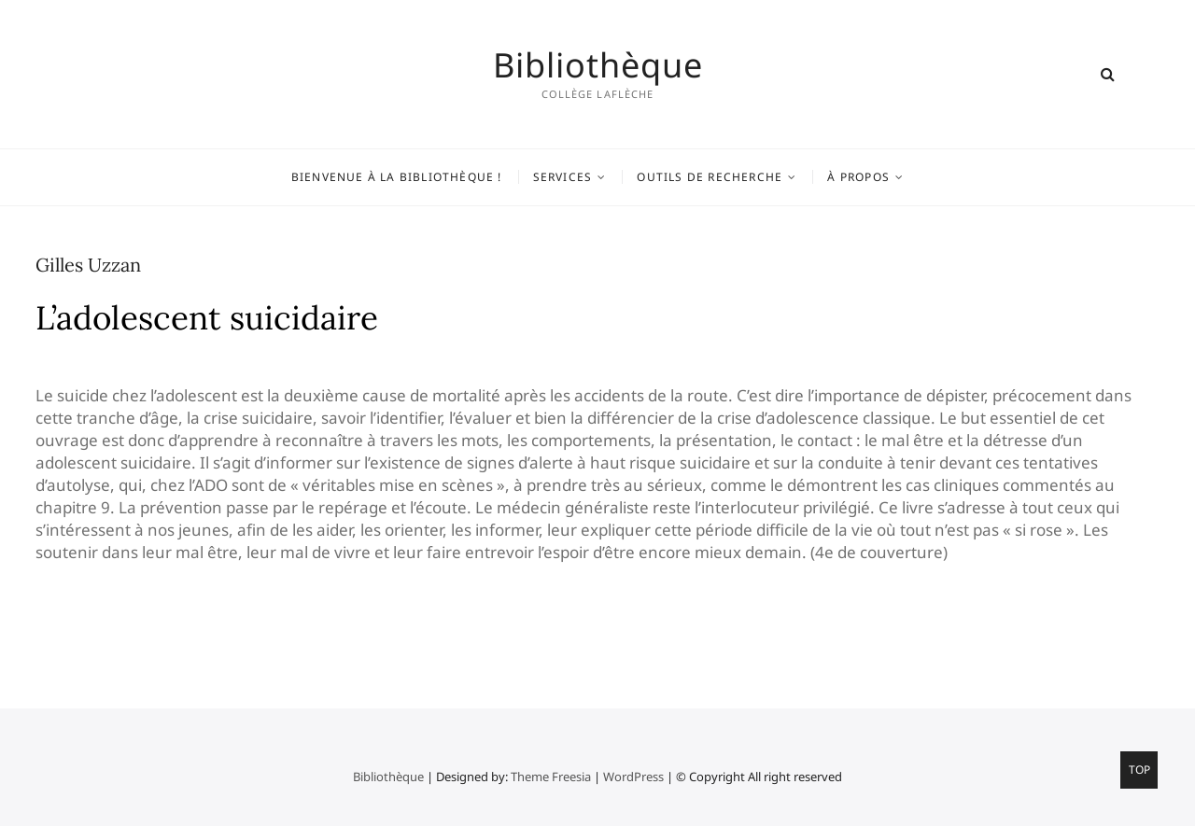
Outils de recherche (709, 177)
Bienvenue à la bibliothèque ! (396, 177)
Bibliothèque (598, 65)
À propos (858, 177)
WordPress (633, 776)
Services (563, 177)
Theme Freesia (551, 776)
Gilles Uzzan (88, 264)
